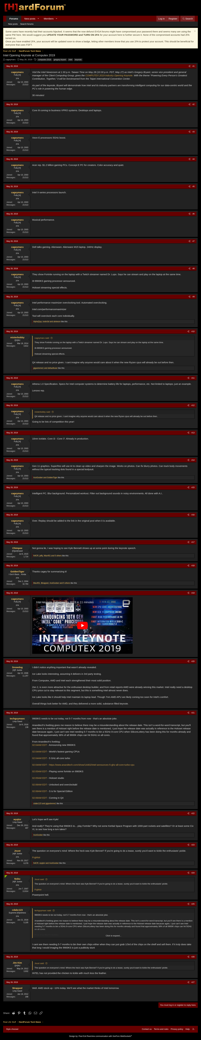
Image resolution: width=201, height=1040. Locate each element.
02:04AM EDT (39, 745)
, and (47, 321)
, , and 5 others (47, 556)
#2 (194, 104)
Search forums (27, 24)
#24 (193, 873)
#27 (193, 982)
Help (187, 1029)
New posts (29, 18)
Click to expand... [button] (113, 935)
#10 (193, 331)
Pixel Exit (82, 1036)
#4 (194, 159)
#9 (194, 297)
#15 (193, 487)
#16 (193, 515)
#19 (193, 593)
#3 (194, 132)
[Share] (189, 66)
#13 (193, 433)
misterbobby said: (43, 412)
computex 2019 (44, 59)
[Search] (187, 19)
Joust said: (39, 879)
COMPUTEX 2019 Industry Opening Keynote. (109, 75)
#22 (193, 813)
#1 (194, 66)
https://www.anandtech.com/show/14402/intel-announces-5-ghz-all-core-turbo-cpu (91, 764)
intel (70, 59)
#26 (193, 957)
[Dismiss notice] (194, 31)
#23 (193, 845)
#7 (194, 241)
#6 (194, 214)
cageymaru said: (42, 338)
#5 (194, 186)
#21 (193, 713)
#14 (193, 460)
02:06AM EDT (39, 784)
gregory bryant (60, 59)
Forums (13, 18)
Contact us (147, 1029)
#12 (193, 405)
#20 (193, 661)
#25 (193, 904)
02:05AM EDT (39, 771)
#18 (193, 565)
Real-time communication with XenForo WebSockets (109, 1036)
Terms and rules (161, 1029)
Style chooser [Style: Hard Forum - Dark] (12, 1029)
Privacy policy (177, 1029)
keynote (78, 59)
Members (49, 18)
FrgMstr (36, 857)
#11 (193, 378)
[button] (38, 19)
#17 (193, 542)
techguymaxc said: (43, 910)
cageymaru (10, 59)
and (45, 368)
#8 (194, 268)
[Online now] (5, 876)
